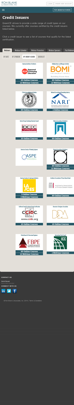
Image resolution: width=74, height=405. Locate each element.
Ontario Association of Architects (60, 150)
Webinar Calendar (20, 50)
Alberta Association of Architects (60, 121)
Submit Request (5, 281)
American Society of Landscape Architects (29, 178)
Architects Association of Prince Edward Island (60, 178)
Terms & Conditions (35, 301)
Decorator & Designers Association (60, 207)
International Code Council (60, 235)
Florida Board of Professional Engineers (29, 235)
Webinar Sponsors (54, 50)
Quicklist (41, 57)
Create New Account (63, 4)
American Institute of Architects (29, 64)
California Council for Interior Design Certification (29, 207)
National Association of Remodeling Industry (60, 93)
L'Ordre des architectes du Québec (29, 93)
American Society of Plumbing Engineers (29, 150)
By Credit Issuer (29, 57)
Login (50, 4)
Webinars (7, 50)
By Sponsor (16, 57)
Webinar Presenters (37, 50)
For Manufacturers (62, 10)
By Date (6, 57)
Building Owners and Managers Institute (60, 64)
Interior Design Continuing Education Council (29, 121)
